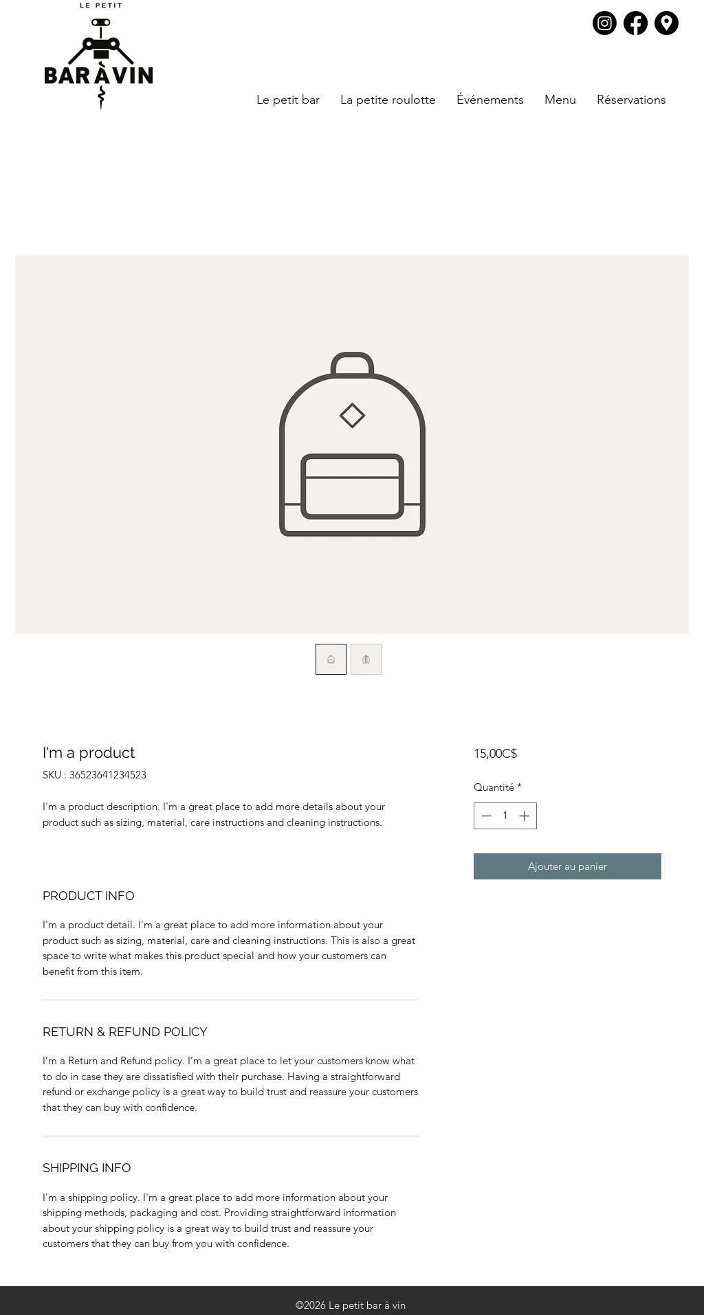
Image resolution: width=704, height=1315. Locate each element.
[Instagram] (605, 23)
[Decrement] (485, 816)
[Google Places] (666, 23)
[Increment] (525, 816)
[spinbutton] (505, 816)
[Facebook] (636, 23)
